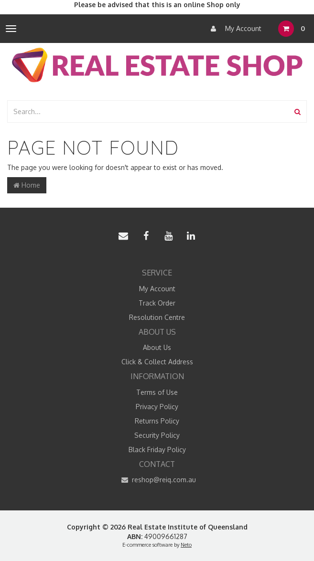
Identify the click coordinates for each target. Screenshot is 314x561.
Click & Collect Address (157, 362)
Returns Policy (157, 421)
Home (26, 185)
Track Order (157, 303)
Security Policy (157, 435)
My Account (233, 29)
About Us (157, 347)
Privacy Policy (157, 406)
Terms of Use (157, 392)
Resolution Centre (157, 317)
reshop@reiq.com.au (157, 480)
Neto (186, 544)
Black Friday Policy (157, 449)
